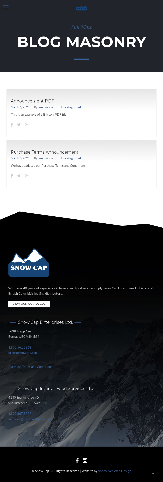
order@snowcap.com (23, 352)
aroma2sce (46, 107)
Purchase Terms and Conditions (30, 367)
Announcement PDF (32, 101)
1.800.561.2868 (19, 347)
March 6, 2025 (20, 107)
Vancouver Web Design (114, 470)
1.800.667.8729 (19, 413)
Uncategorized (71, 107)
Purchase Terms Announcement (45, 152)
